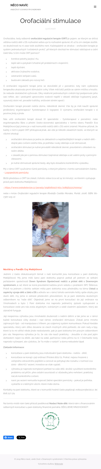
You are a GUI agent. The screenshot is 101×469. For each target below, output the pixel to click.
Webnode (59, 464)
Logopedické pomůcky (16, 172)
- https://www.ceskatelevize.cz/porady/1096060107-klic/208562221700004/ (42, 187)
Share (9, 437)
